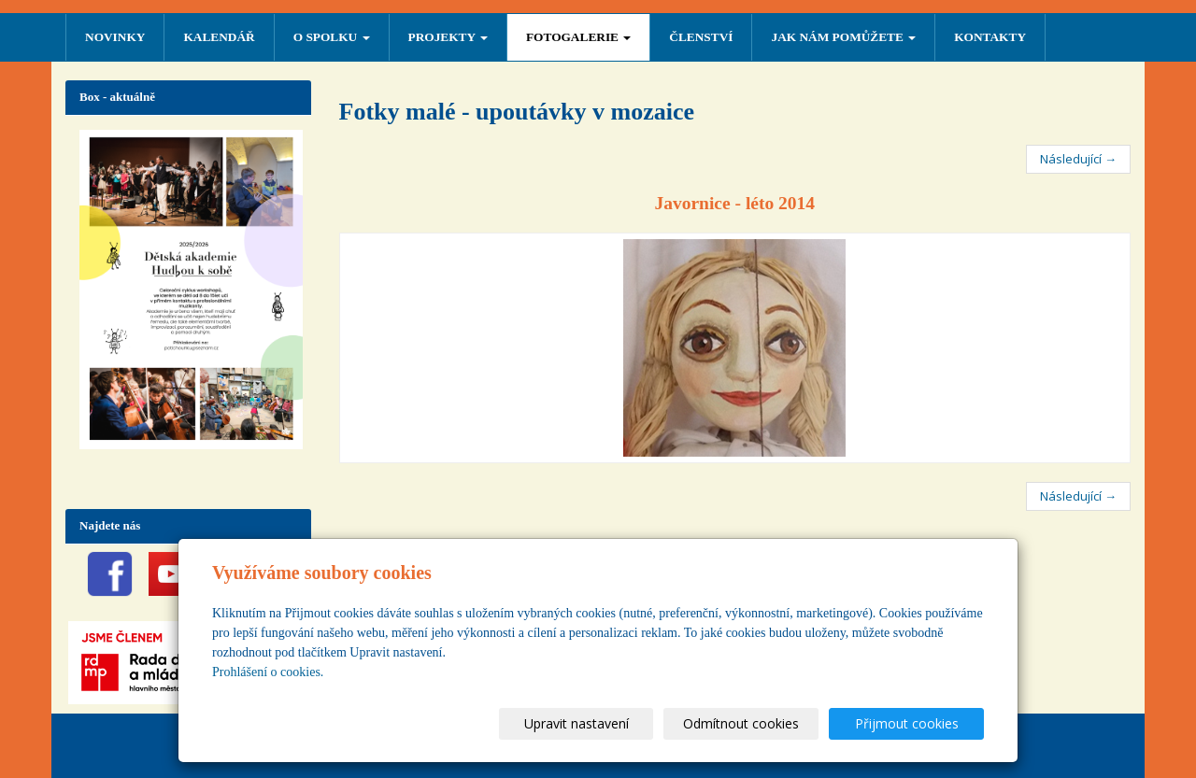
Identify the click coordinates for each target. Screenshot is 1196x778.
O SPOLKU (331, 37)
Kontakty (990, 37)
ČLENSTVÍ (701, 37)
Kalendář (218, 37)
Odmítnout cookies (760, 723)
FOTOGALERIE (578, 37)
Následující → (1078, 158)
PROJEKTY (448, 37)
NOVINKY (115, 37)
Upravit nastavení (606, 723)
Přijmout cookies (912, 723)
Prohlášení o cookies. (267, 672)
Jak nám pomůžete (843, 37)
